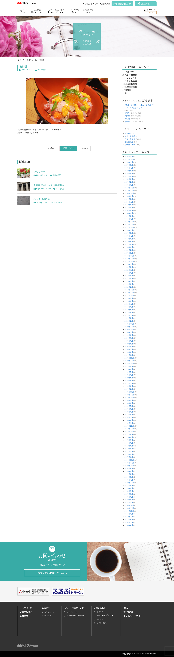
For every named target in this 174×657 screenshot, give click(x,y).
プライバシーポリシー (133, 616)
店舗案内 (24, 616)
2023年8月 (128, 233)
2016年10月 (129, 466)
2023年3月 (128, 247)
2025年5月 (128, 173)
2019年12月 (129, 358)
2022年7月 (128, 270)
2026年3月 (128, 156)
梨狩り (127, 113)
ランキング (48, 616)
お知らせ (128, 133)
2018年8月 (128, 403)
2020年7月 (128, 338)
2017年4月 (128, 449)
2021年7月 (128, 304)
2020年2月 (128, 352)
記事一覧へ (68, 148)
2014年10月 (129, 511)
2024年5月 (128, 207)
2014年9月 (128, 514)
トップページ (26, 608)
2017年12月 (129, 426)
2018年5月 (128, 412)
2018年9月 (128, 400)
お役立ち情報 (26, 612)
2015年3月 (128, 502)
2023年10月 (129, 227)
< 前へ (51, 148)
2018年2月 (128, 420)
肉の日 (127, 119)
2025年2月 (128, 182)
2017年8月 (128, 437)
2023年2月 (128, 250)
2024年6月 (128, 205)
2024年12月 (129, 188)
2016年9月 (128, 468)
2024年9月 (128, 196)
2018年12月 (129, 392)
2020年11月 (129, 327)
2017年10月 (129, 431)
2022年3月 (128, 281)
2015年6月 (128, 494)
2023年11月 (129, 224)
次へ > (85, 148)
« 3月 (124, 93)
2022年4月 (128, 278)
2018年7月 (128, 406)
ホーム (22, 60)
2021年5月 (128, 310)
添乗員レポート (130, 145)
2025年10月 (129, 159)
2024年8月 (128, 199)
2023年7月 (128, 236)
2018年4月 (128, 414)
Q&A (126, 608)
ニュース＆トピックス (103, 616)
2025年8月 (128, 165)
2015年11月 (129, 483)
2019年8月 (128, 369)
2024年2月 (128, 216)
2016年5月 (128, 477)
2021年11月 (129, 293)
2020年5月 (128, 344)
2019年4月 (128, 381)
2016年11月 (129, 463)
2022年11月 (129, 259)
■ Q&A (95, 4)
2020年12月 (129, 324)
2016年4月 (128, 480)
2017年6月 (128, 443)
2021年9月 (128, 298)
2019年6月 (128, 375)
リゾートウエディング (73, 608)
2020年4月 (128, 346)
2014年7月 (128, 517)
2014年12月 (129, 505)
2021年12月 (129, 290)
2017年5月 (128, 446)
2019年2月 (128, 386)
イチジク (128, 121)
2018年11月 (129, 395)
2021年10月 (129, 295)
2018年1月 (128, 423)
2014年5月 (128, 522)
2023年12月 (129, 222)
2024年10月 (129, 193)
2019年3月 (128, 383)
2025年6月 (128, 171)
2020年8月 (128, 335)
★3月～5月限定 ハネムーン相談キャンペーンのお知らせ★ (139, 106)
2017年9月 (128, 434)
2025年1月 (128, 185)
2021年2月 (128, 318)
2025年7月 (128, 168)
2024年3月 (128, 213)
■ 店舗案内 (87, 4)
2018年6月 (128, 409)
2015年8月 (128, 488)
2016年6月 (128, 474)
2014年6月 (128, 519)
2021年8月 (128, 301)
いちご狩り (40, 171)
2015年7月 (128, 491)
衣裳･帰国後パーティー (75, 616)
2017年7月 (128, 440)
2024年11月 (129, 190)
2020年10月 (129, 329)
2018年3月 (128, 417)
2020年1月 (128, 355)
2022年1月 (128, 287)
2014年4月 (128, 525)
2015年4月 (128, 500)
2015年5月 (128, 497)
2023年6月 (128, 239)
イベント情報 (129, 136)
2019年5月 (128, 378)
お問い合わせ (100, 608)
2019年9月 (128, 366)
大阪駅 (127, 116)
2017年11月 (129, 429)
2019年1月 (128, 389)
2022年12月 (129, 256)
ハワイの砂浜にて (44, 198)
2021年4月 (128, 312)
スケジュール (49, 613)
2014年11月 (129, 508)
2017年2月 (128, 454)
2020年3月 (128, 349)
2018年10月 (129, 398)
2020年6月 (128, 341)
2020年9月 (128, 332)
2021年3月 (128, 315)
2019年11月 (129, 361)
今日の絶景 (41, 70)
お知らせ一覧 (32, 60)
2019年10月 (129, 363)
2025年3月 (128, 179)
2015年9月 (128, 485)
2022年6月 (128, 273)
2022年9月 (128, 264)
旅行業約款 (128, 612)
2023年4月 (128, 244)
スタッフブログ (130, 139)
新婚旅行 (45, 608)
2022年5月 (128, 275)
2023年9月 (128, 230)
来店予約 (100, 613)
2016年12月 (129, 460)
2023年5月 (128, 242)
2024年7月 (128, 202)
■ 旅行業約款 (105, 4)
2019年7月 (128, 372)
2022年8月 (128, 267)
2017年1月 (128, 457)
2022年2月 (128, 284)
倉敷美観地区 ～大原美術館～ (52, 185)
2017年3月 (128, 451)
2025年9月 (128, 162)
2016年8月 (128, 471)
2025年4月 (128, 176)
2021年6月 (128, 307)
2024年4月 (128, 210)
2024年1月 (128, 219)
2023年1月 (128, 253)
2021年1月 (128, 321)
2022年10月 (129, 261)
